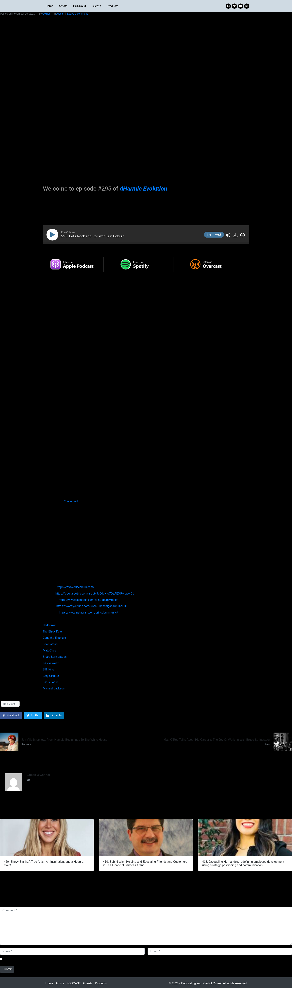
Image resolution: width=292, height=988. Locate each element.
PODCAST (79, 6)
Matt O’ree (49, 650)
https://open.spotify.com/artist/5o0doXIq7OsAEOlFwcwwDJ (95, 593)
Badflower (49, 625)
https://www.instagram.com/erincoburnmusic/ (88, 612)
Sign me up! (214, 234)
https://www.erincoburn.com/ (75, 587)
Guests (96, 6)
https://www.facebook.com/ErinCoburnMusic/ (88, 600)
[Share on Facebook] (11, 715)
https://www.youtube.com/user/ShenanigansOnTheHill (91, 606)
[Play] (53, 234)
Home (49, 6)
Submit (7, 969)
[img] (242, 235)
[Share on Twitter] (33, 715)
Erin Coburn (10, 703)
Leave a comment (77, 13)
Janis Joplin (50, 682)
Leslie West (50, 663)
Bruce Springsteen (55, 656)
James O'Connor (38, 774)
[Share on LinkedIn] (54, 715)
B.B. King (48, 669)
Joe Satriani (50, 644)
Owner (46, 13)
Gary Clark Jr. (51, 676)
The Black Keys (53, 631)
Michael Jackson (54, 688)
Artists (63, 6)
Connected (71, 501)
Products (112, 6)
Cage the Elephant (54, 638)
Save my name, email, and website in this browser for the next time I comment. (56, 959)
